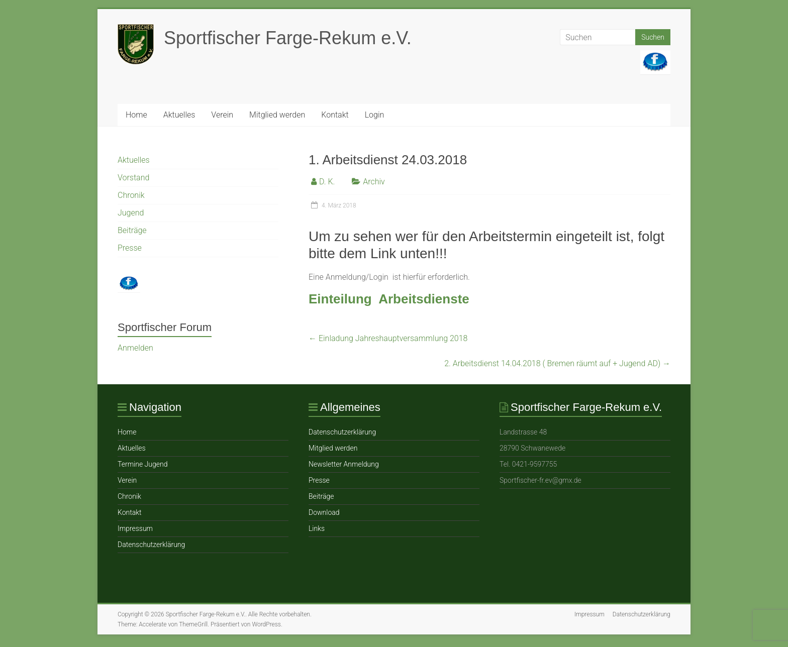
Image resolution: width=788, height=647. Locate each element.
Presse (130, 248)
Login (374, 115)
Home (136, 115)
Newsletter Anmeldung (344, 464)
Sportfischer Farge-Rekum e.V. (288, 38)
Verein (222, 115)
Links (317, 528)
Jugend (131, 213)
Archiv (374, 181)
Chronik (131, 195)
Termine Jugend (142, 464)
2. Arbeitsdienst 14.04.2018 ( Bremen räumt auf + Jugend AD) (557, 363)
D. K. (327, 181)
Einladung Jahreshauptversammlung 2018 (388, 338)
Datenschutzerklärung (151, 545)
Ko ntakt (334, 115)
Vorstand (133, 177)
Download (324, 512)
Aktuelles (179, 115)
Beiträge (132, 230)
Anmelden (135, 348)
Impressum (135, 528)
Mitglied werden (277, 115)
